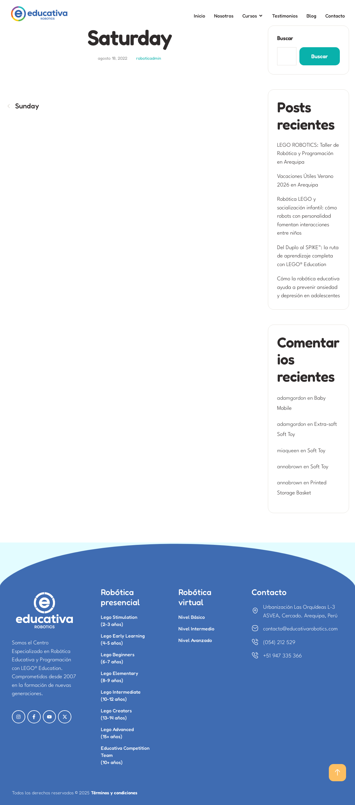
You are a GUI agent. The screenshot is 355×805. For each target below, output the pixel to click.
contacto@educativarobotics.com (300, 629)
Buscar (285, 38)
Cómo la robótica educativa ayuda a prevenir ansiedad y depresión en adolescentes (308, 287)
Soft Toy (316, 450)
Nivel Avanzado (195, 640)
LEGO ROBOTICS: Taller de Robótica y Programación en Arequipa (308, 154)
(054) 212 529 (279, 642)
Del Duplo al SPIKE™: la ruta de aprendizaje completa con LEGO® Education (308, 256)
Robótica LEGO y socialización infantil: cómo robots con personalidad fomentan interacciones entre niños (307, 216)
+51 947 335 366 (282, 656)
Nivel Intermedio (196, 629)
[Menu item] (199, 16)
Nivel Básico (191, 617)
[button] (337, 772)
